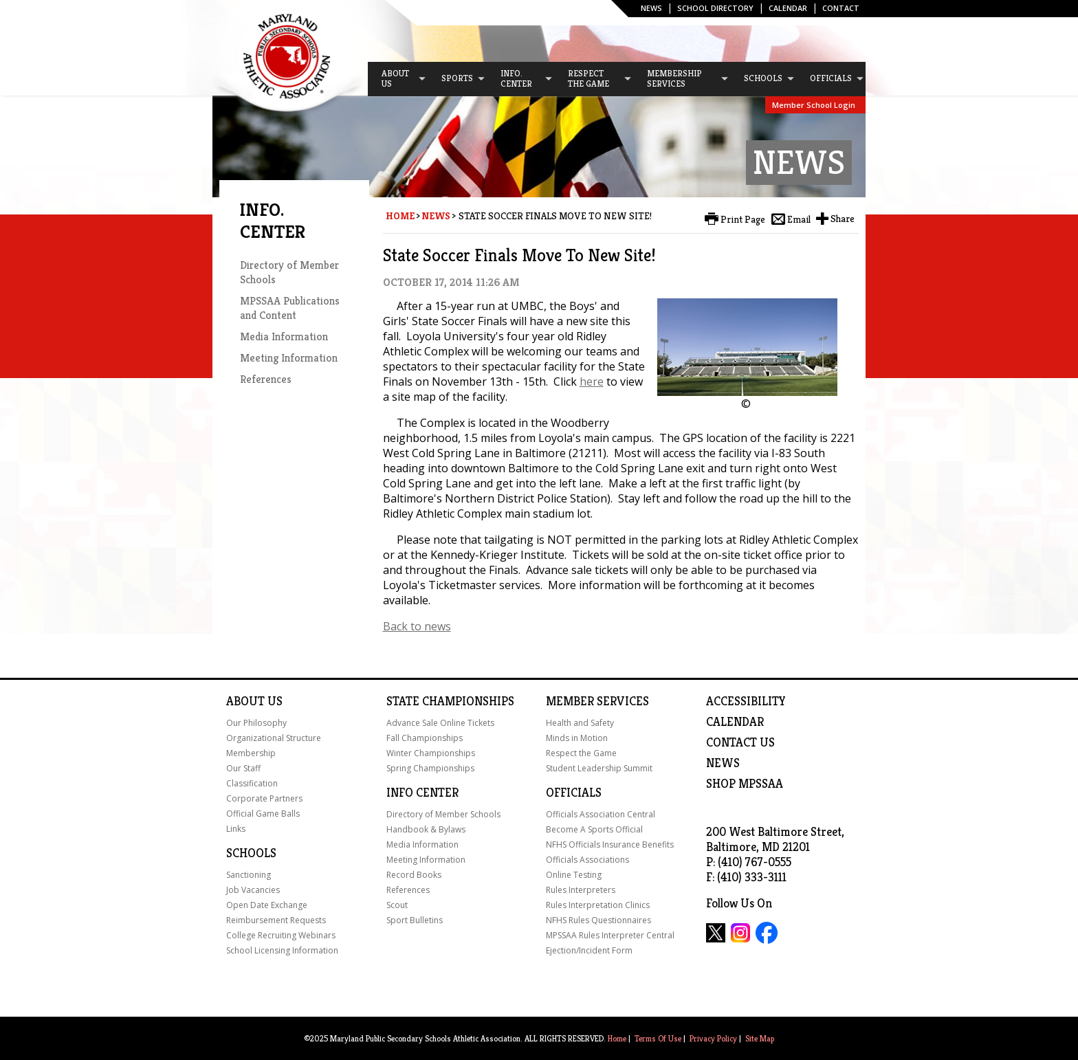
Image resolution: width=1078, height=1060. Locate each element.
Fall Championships (424, 738)
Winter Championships (430, 753)
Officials (574, 792)
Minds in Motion (577, 738)
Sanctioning (248, 875)
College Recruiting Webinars (281, 935)
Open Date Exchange (266, 905)
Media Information (284, 336)
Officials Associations (587, 859)
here (592, 381)
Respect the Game (581, 753)
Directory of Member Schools (443, 814)
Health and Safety (580, 723)
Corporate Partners (264, 798)
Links (235, 829)
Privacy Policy (713, 1038)
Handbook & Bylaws (425, 829)
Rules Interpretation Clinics (598, 905)
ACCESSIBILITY (746, 701)
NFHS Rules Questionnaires (598, 920)
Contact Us (740, 742)
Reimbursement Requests (276, 920)
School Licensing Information (282, 950)
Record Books (413, 875)
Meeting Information (289, 358)
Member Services (597, 701)
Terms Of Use (658, 1038)
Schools (251, 853)
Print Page (742, 219)
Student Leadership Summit (599, 768)
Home (400, 216)
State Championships (450, 701)
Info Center (422, 792)
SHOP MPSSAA (744, 783)
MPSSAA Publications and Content (290, 308)
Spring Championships (430, 768)
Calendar (788, 8)
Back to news (417, 626)
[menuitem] (397, 79)
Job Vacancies (253, 890)
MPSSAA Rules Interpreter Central (610, 935)
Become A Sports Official (594, 829)
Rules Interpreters (580, 890)
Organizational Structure (273, 738)
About (245, 701)
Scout (397, 905)
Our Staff (243, 768)
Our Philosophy (256, 723)
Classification (252, 783)
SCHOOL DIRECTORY (715, 8)
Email (799, 219)
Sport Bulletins (414, 920)
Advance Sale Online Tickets (440, 723)
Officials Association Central (600, 814)
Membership (251, 753)
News (651, 8)
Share (842, 218)
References (266, 379)
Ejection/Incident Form (589, 950)
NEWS (723, 763)
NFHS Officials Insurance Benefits (610, 844)
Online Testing (574, 875)
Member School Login (813, 105)
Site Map (759, 1038)
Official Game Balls (263, 813)
